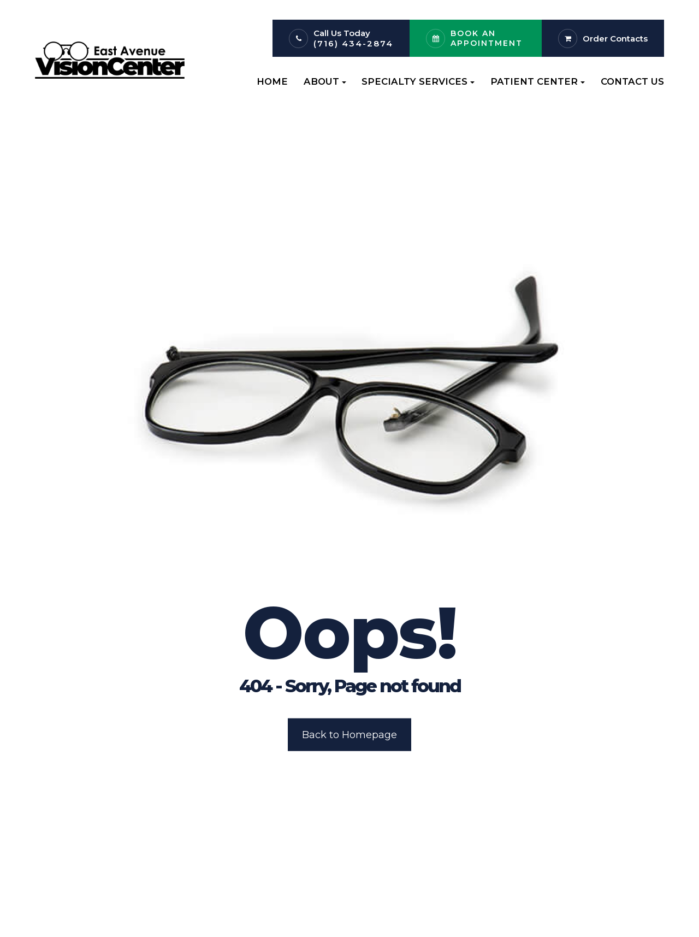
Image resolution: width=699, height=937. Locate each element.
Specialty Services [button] (418, 81)
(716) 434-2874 (353, 43)
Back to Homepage (349, 734)
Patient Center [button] (537, 81)
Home (272, 81)
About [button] (325, 81)
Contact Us (632, 81)
